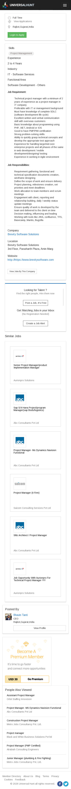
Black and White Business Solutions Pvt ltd (29, 737)
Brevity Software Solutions (23, 234)
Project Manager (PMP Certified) (23, 745)
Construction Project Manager (22, 720)
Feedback (20, 779)
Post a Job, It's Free (35, 303)
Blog (38, 776)
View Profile (40, 628)
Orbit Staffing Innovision (19, 699)
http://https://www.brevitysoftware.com (31, 259)
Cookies (8, 779)
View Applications (20, 21)
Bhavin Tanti (20, 615)
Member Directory (11, 776)
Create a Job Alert (35, 323)
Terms (45, 776)
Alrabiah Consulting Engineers (23, 749)
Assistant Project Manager (21, 695)
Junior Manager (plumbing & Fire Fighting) (29, 758)
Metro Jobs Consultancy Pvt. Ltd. (24, 724)
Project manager (15, 733)
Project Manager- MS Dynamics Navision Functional (34, 708)
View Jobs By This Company (22, 271)
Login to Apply (17, 35)
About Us (28, 776)
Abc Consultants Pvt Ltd (19, 711)
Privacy (55, 776)
